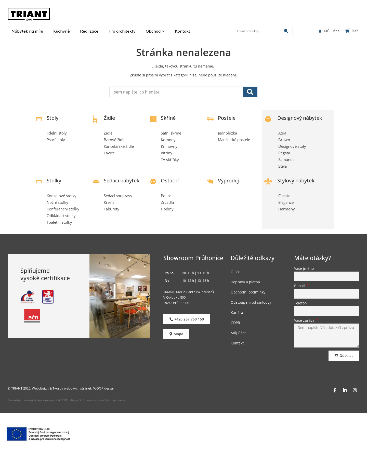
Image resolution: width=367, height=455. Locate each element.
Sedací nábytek (121, 180)
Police (166, 195)
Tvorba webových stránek (72, 388)
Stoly (52, 117)
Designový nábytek (299, 117)
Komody (168, 139)
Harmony (286, 208)
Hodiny (167, 208)
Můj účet (238, 332)
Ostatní (170, 180)
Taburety (111, 208)
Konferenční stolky (63, 208)
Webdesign (40, 388)
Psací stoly (56, 139)
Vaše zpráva (305, 321)
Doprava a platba (245, 281)
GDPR (235, 322)
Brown (284, 139)
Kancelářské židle (119, 146)
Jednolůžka (227, 133)
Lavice (109, 152)
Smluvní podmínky (115, 400)
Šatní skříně (171, 133)
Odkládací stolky (61, 215)
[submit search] (286, 30)
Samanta (286, 159)
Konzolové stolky (61, 195)
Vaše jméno (304, 269)
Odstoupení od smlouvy (251, 302)
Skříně (168, 117)
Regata (284, 152)
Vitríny (166, 152)
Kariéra (237, 312)
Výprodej (228, 180)
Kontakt (237, 343)
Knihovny (169, 146)
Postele (226, 117)
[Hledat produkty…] (263, 31)
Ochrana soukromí (92, 400)
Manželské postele (234, 139)
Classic (284, 195)
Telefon (300, 303)
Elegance (286, 202)
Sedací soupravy (118, 195)
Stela (282, 166)
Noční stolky (57, 202)
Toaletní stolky (59, 222)
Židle (109, 117)
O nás (236, 271)
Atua (282, 133)
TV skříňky (170, 159)
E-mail (300, 286)
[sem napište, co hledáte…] (175, 92)
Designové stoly (292, 146)
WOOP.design (103, 388)
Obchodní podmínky (248, 292)
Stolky (54, 180)
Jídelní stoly (57, 133)
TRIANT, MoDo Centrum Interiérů (188, 292)
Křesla (109, 202)
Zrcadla (167, 202)
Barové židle (114, 139)
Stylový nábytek (295, 180)
